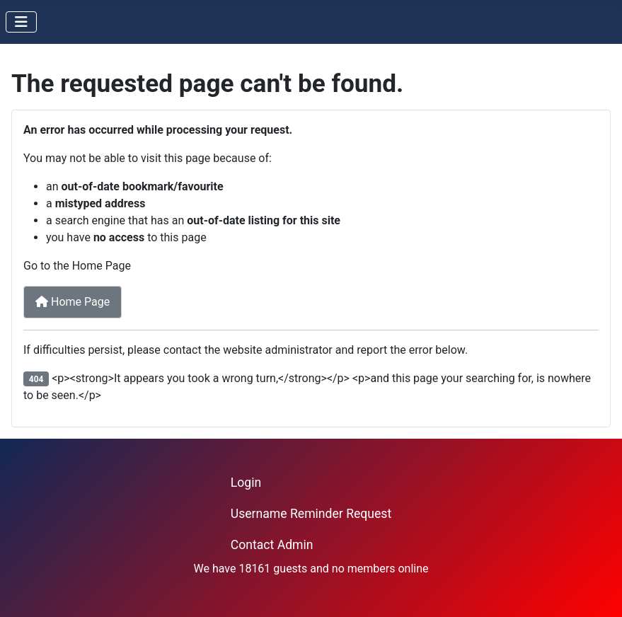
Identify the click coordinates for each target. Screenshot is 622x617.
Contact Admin (272, 545)
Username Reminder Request (311, 514)
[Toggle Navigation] (21, 22)
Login (246, 482)
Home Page (72, 301)
